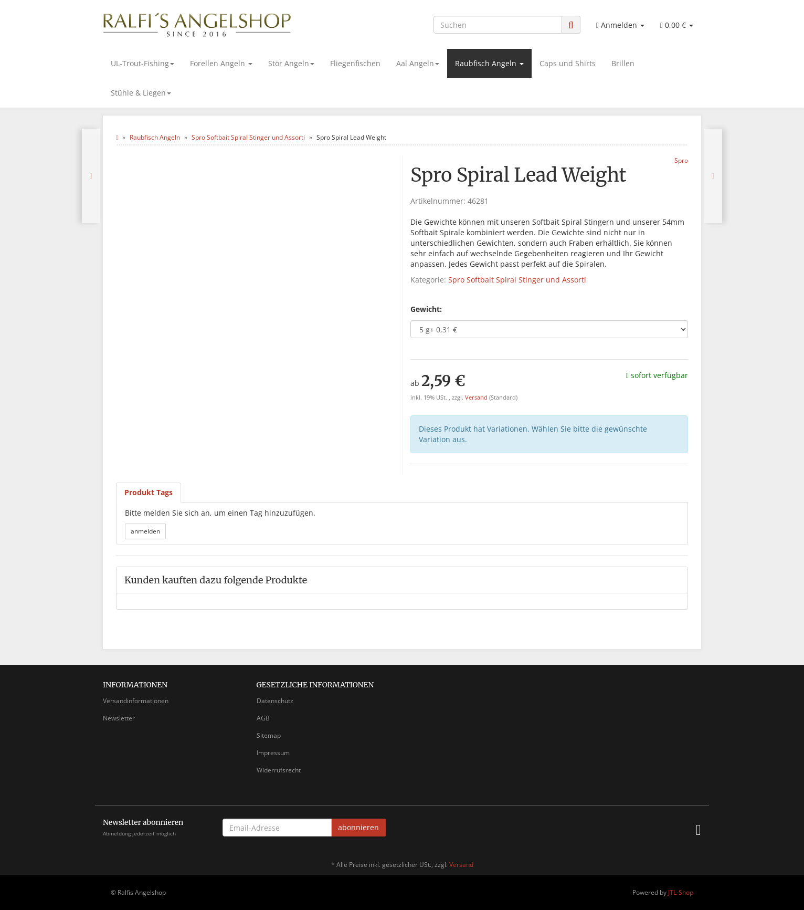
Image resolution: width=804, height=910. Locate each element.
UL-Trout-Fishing (142, 63)
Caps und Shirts (567, 63)
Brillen (622, 63)
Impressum (273, 752)
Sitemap (269, 735)
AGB (263, 718)
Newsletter (119, 718)
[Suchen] (497, 25)
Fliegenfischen (355, 63)
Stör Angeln (291, 63)
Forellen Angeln (221, 63)
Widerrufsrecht (279, 770)
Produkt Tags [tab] (148, 492)
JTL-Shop (680, 892)
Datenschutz (275, 700)
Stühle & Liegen (141, 93)
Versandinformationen (135, 700)
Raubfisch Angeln (489, 63)
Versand (477, 397)
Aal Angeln (417, 63)
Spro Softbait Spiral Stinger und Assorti (517, 280)
